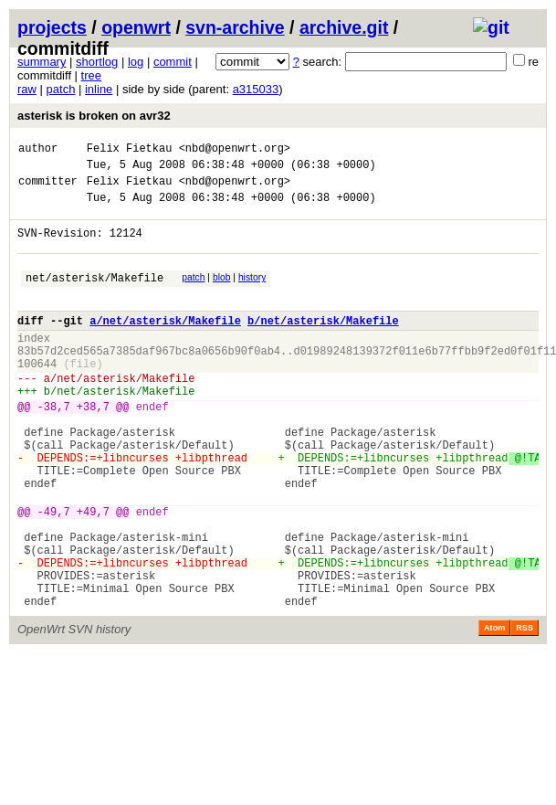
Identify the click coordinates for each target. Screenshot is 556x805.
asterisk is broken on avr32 (94, 115)
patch (61, 89)
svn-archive (234, 27)
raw (27, 89)
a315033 (256, 89)
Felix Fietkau (130, 150)
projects (52, 27)
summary (41, 62)
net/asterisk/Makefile (94, 296)
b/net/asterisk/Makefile (323, 345)
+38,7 (93, 447)
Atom (494, 710)
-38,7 (53, 447)
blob (222, 294)
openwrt (136, 27)
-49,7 (53, 574)
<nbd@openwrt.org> (234, 150)
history (252, 294)
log (135, 62)
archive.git (344, 27)
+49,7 (93, 574)
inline (98, 89)
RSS (524, 710)
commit (172, 62)
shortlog (97, 62)
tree (91, 75)
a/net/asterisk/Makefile (165, 345)
